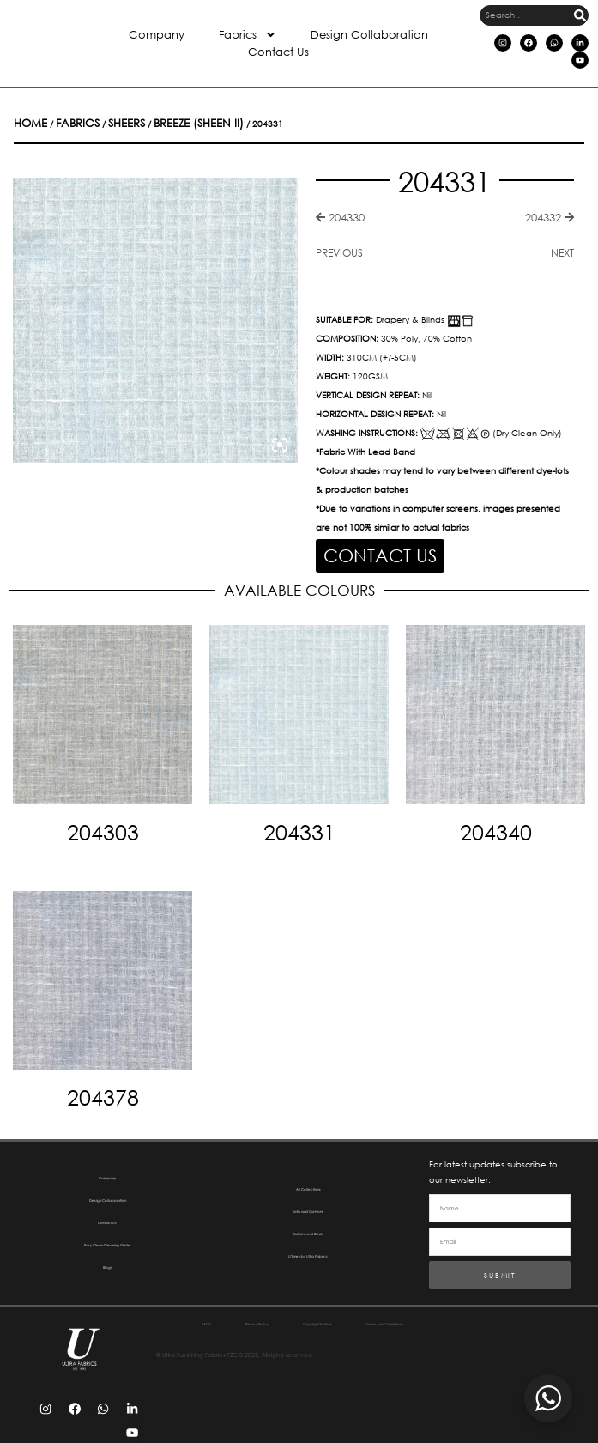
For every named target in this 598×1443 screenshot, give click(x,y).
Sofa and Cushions (308, 1204)
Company (156, 34)
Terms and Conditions (302, 1335)
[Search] (580, 15)
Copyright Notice (378, 1317)
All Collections (308, 1182)
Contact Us (278, 52)
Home (23, 123)
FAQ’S (204, 1317)
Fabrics (247, 35)
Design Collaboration (369, 34)
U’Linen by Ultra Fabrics (308, 1249)
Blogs (107, 1260)
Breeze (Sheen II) (137, 123)
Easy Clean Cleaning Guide (107, 1238)
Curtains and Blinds (308, 1227)
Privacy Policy (279, 1317)
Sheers (90, 123)
